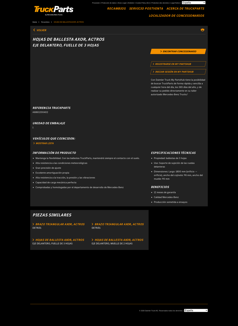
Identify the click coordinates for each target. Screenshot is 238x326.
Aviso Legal (122, 3)
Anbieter (131, 3)
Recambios (116, 8)
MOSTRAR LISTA (43, 143)
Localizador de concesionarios (176, 15)
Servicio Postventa (146, 8)
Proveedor (96, 3)
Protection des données (160, 3)
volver (39, 30)
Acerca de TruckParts (185, 8)
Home (34, 22)
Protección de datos (108, 3)
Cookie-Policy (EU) (143, 3)
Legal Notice (175, 3)
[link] (178, 51)
